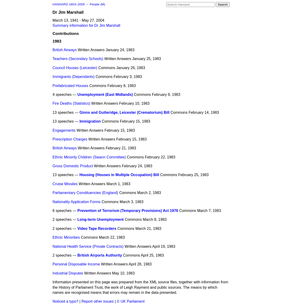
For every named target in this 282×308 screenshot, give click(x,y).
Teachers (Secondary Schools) (78, 59)
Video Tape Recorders (96, 229)
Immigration (90, 121)
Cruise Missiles (65, 184)
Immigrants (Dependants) (74, 77)
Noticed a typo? (65, 301)
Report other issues (98, 301)
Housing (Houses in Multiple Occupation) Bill (119, 175)
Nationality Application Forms (77, 202)
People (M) (97, 4)
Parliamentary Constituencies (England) (85, 193)
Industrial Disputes (68, 273)
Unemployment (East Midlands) (105, 95)
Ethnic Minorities (66, 237)
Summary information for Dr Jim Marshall (86, 25)
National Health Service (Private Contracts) (88, 246)
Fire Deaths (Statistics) (71, 103)
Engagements (64, 130)
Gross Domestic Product (73, 166)
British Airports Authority (99, 255)
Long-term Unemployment (100, 219)
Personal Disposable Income (76, 264)
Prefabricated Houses (70, 86)
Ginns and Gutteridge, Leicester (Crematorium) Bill (124, 112)
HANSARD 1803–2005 (69, 4)
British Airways (65, 50)
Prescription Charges (70, 139)
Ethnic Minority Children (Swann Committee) (89, 157)
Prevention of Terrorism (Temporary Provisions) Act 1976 (127, 211)
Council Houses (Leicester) (75, 68)
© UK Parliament (131, 301)
